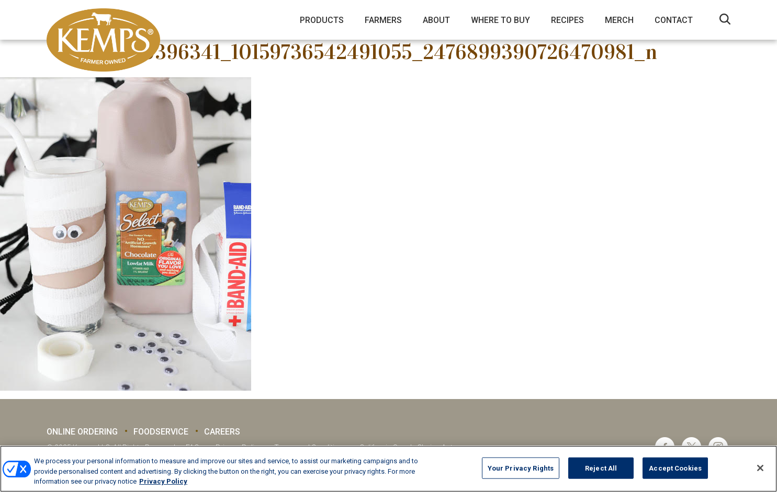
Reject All (601, 468)
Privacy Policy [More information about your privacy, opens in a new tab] (163, 481)
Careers (222, 432)
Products (322, 20)
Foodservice (160, 432)
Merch (619, 20)
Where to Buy (500, 20)
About (436, 20)
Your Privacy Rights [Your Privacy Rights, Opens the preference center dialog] (521, 468)
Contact (674, 20)
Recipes (567, 20)
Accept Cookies (675, 468)
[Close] (760, 467)
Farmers (383, 20)
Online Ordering (82, 432)
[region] (388, 469)
